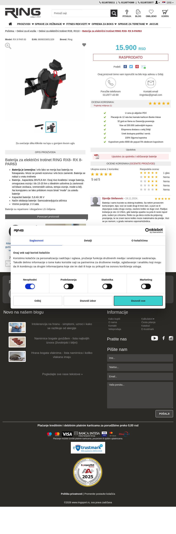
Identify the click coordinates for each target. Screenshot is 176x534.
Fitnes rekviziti (76, 24)
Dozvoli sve (138, 300)
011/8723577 (146, 2)
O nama (112, 322)
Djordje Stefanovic (112, 198)
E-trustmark (147, 329)
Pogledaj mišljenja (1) (103, 106)
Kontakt (112, 325)
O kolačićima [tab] (139, 240)
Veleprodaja (114, 329)
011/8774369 (126, 2)
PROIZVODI (23, 24)
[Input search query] (67, 13)
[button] (8, 81)
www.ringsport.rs (81, 502)
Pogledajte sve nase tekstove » (62, 374)
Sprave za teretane (131, 24)
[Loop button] (114, 13)
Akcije (153, 24)
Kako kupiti (114, 318)
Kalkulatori (147, 318)
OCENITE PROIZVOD (142, 163)
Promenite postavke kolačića (99, 493)
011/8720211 (107, 2)
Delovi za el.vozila (26, 31)
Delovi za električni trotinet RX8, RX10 (59, 31)
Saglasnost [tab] (36, 240)
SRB (170, 2)
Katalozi (145, 325)
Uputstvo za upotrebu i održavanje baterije (134, 156)
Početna (9, 31)
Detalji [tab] (88, 240)
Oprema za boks (102, 24)
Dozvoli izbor (88, 300)
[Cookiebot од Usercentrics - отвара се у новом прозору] (148, 230)
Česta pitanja (148, 322)
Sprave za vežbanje (48, 24)
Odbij (37, 300)
